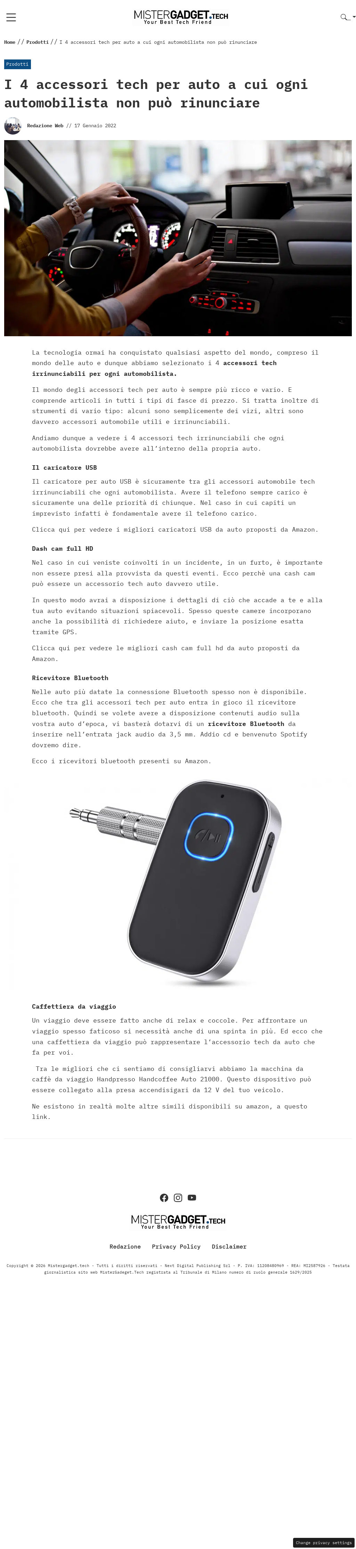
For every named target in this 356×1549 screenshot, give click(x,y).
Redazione (125, 1246)
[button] (348, 17)
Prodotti (17, 64)
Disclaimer (229, 1246)
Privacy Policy (176, 1246)
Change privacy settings (324, 1542)
